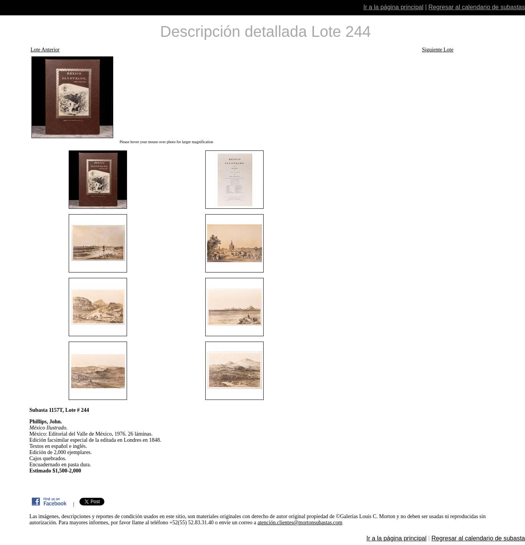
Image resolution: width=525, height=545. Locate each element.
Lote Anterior (44, 50)
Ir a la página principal (393, 7)
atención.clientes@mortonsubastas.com (300, 522)
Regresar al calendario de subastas (476, 7)
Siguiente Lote (437, 50)
